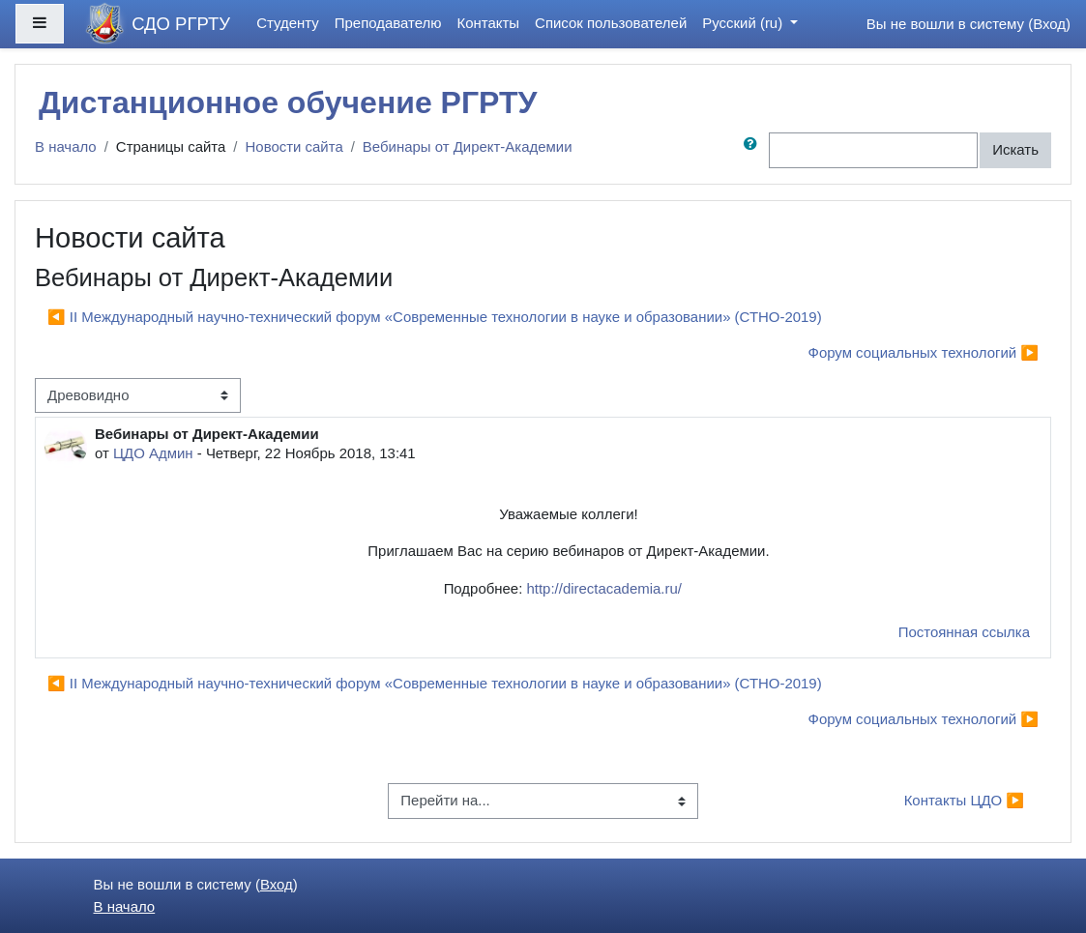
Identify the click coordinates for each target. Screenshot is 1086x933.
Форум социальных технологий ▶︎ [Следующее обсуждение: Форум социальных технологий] (923, 352)
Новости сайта (294, 146)
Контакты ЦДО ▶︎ (964, 800)
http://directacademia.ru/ (603, 588)
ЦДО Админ (153, 453)
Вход (1049, 23)
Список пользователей (611, 23)
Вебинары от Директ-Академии (467, 146)
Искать (1015, 149)
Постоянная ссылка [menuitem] (964, 632)
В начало (66, 146)
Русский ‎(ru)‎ (744, 23)
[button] (754, 149)
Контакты (488, 23)
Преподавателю (388, 23)
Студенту (287, 23)
